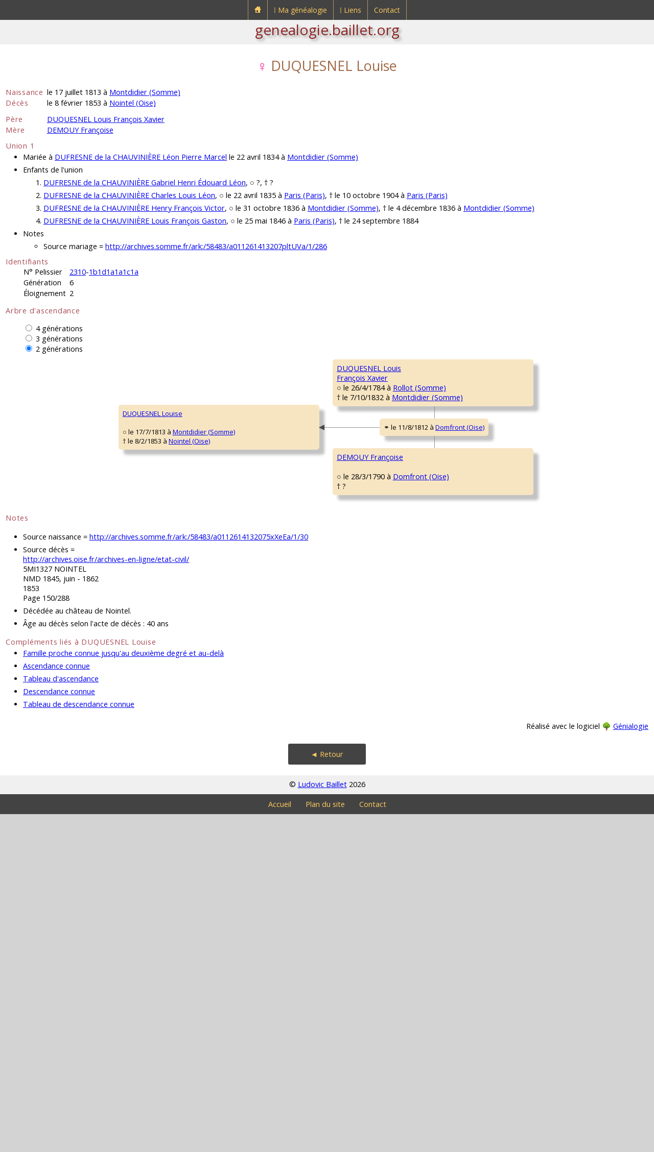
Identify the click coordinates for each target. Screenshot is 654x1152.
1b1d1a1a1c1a (113, 272)
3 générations (59, 339)
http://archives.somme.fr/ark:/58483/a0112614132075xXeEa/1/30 (198, 874)
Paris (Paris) (304, 195)
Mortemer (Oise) (560, 508)
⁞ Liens (350, 10)
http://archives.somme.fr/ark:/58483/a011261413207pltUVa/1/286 (216, 246)
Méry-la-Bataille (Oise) (421, 417)
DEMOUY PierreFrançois (523, 617)
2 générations (59, 349)
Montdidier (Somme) (144, 92)
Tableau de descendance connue (78, 1042)
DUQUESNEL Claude (529, 368)
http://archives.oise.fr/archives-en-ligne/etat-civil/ (106, 897)
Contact (387, 10)
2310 (77, 272)
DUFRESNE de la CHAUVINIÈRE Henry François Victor (134, 208)
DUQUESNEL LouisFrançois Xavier (202, 464)
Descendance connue (59, 1029)
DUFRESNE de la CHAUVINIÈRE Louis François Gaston (134, 221)
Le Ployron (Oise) (413, 662)
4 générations (59, 328)
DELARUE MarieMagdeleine (522, 556)
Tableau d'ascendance (61, 1016)
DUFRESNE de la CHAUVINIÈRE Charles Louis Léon (129, 195)
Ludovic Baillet (322, 1122)
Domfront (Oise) (271, 598)
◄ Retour (327, 1092)
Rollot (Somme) (247, 478)
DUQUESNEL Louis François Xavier (106, 119)
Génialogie (630, 1064)
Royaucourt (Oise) (576, 692)
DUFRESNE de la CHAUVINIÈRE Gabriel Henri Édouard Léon (144, 182)
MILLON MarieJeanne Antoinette (527, 679)
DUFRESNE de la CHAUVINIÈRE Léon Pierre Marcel (141, 157)
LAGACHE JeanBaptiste (521, 740)
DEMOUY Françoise (80, 130)
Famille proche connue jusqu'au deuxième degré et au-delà (123, 991)
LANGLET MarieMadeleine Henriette (369, 526)
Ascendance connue (56, 1004)
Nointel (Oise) (132, 103)
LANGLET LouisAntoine (521, 495)
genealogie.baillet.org (327, 29)
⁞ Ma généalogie (300, 10)
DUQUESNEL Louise (42, 582)
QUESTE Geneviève (529, 429)
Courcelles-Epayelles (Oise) (432, 784)
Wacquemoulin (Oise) (416, 671)
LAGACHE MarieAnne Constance (362, 771)
